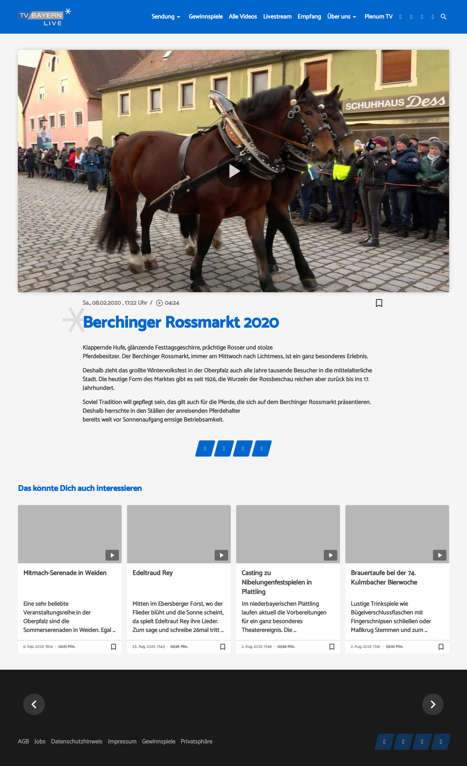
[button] (34, 704)
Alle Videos (243, 16)
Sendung (163, 16)
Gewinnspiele (206, 16)
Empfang (309, 16)
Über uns (338, 16)
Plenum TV (379, 16)
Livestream (277, 16)
